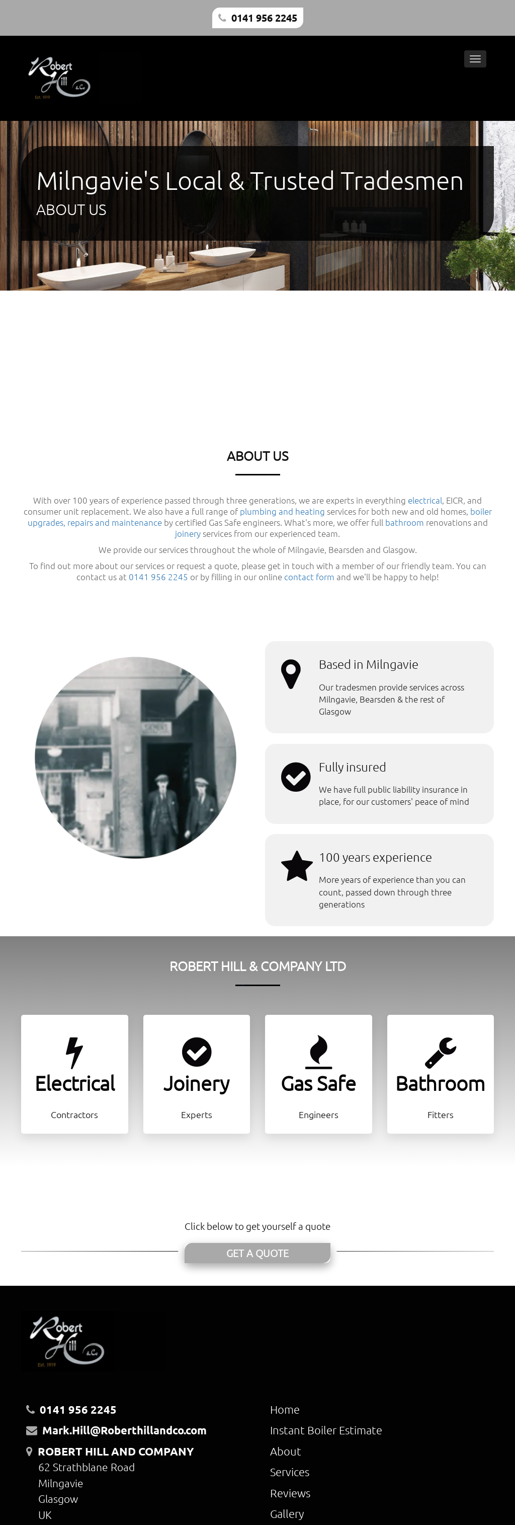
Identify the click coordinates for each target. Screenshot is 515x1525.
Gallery (287, 1513)
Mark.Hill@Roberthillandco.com (124, 1430)
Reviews (290, 1492)
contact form (309, 576)
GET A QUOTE (257, 1253)
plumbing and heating (282, 511)
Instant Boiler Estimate (326, 1429)
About (285, 1451)
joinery (188, 533)
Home (285, 1409)
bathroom (404, 522)
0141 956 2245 (264, 17)
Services (289, 1471)
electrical (425, 500)
